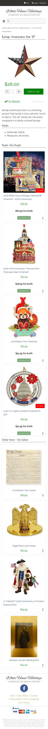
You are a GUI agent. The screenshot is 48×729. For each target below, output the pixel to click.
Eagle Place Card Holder (24, 546)
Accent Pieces (6, 31)
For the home (37, 28)
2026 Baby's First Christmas (24, 341)
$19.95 (24, 495)
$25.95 (24, 346)
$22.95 (24, 550)
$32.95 (24, 276)
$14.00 (24, 665)
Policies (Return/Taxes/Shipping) (24, 699)
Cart (26, 3)
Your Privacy (24, 702)
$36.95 (24, 204)
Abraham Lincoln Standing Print (24, 660)
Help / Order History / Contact (24, 696)
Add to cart (34, 91)
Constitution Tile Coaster (24, 490)
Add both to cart (24, 218)
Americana (14, 28)
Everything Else (24, 28)
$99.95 (24, 609)
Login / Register (39, 3)
